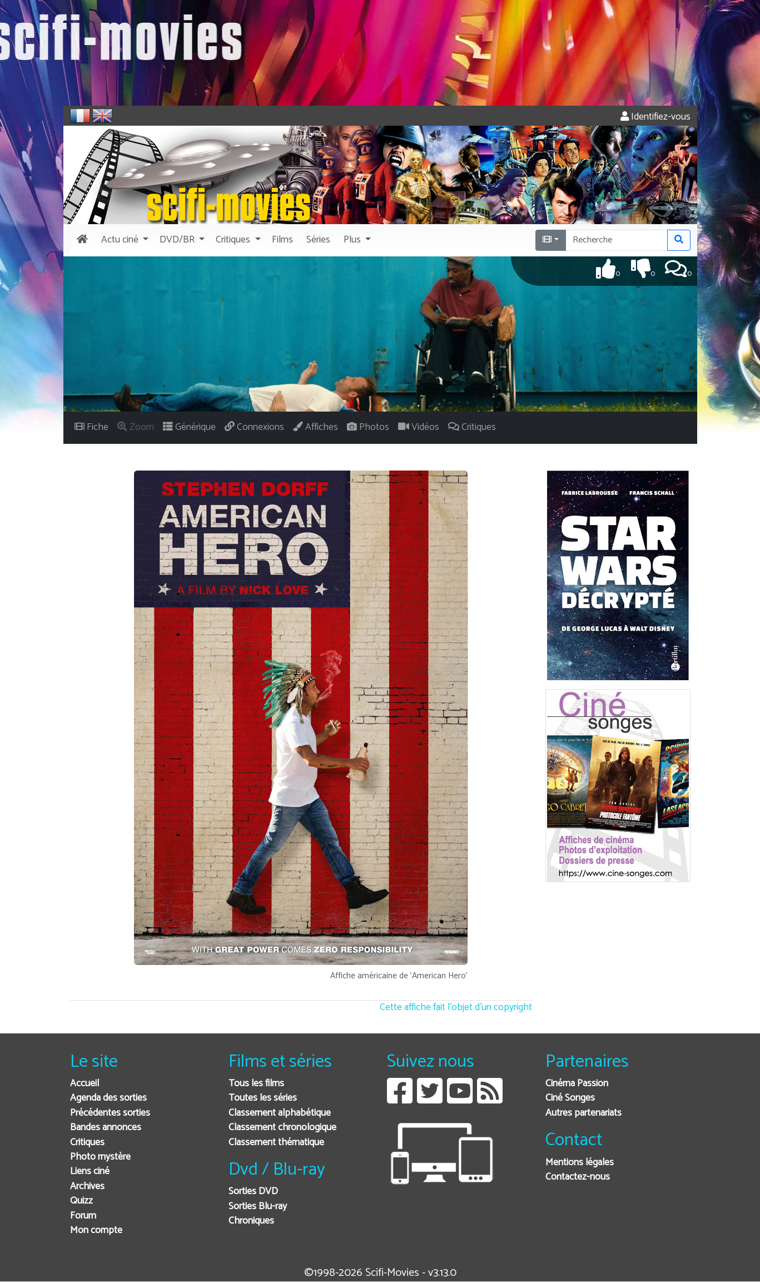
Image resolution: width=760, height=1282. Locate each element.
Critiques (87, 1143)
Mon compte (96, 1230)
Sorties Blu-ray (258, 1207)
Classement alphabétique (280, 1113)
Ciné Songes (570, 1098)
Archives (87, 1187)
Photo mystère (100, 1157)
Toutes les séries (263, 1098)
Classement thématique (276, 1143)
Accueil (84, 1084)
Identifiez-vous (655, 117)
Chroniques (251, 1221)
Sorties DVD (253, 1192)
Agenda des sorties (108, 1098)
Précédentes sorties (110, 1113)
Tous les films (256, 1084)
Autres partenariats (583, 1113)
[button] (124, 240)
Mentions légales (579, 1163)
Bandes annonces (105, 1128)
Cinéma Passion (576, 1084)
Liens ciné (90, 1172)
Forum (83, 1216)
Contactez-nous (577, 1177)
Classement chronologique (282, 1128)
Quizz (81, 1201)
